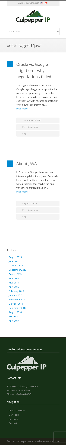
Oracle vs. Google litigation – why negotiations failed (33, 70)
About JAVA (26, 163)
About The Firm (17, 410)
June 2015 (14, 278)
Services (13, 419)
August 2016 (15, 257)
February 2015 (16, 291)
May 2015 (14, 282)
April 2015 (14, 286)
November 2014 (17, 299)
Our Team (14, 414)
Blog (24, 133)
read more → (23, 108)
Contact (13, 423)
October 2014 (16, 303)
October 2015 (16, 265)
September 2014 (17, 308)
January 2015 (16, 295)
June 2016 (14, 261)
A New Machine (50, 441)
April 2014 (14, 320)
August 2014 (15, 312)
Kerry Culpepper (30, 127)
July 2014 (13, 316)
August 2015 (15, 274)
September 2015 (17, 269)
